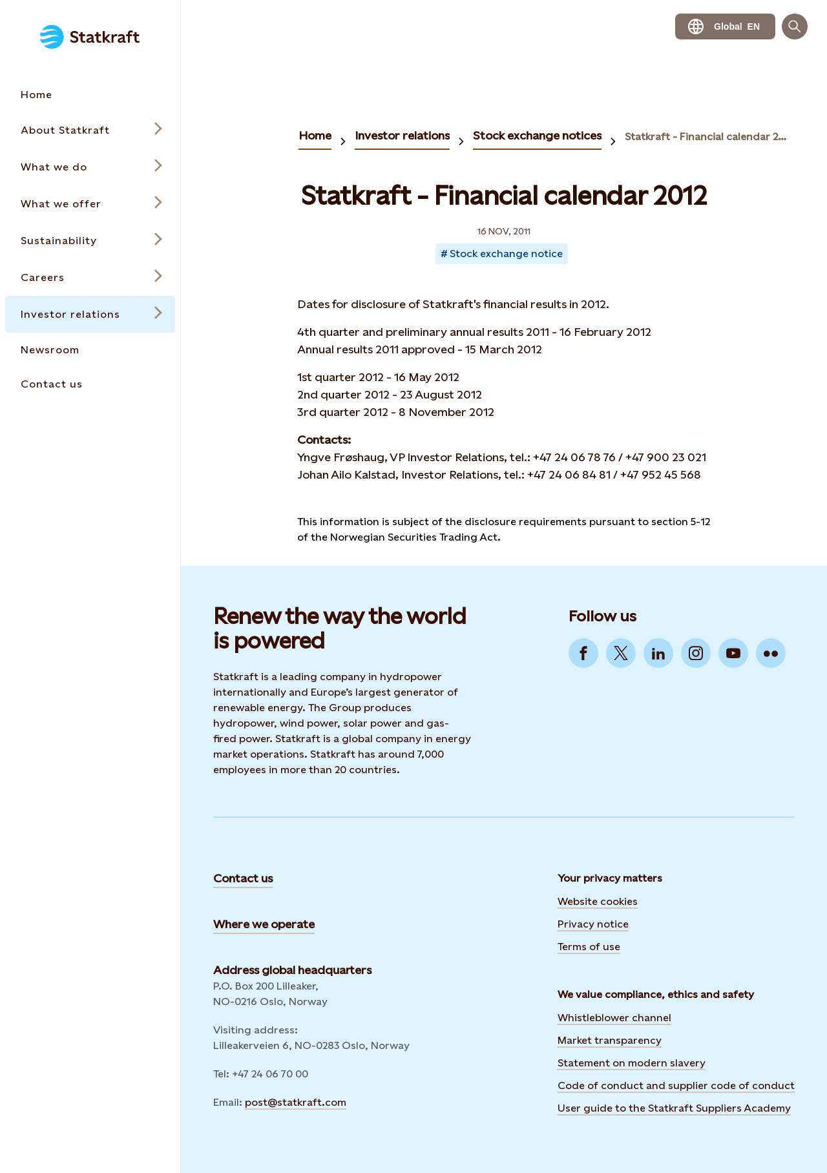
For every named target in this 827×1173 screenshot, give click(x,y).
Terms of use (589, 946)
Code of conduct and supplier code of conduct (676, 1085)
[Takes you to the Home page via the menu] (90, 95)
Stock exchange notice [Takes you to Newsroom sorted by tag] (506, 253)
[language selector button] (725, 26)
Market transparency (610, 1040)
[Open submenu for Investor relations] (90, 314)
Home (314, 135)
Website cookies (598, 901)
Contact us (243, 878)
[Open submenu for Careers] (90, 277)
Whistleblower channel (614, 1018)
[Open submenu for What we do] (90, 167)
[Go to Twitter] (621, 653)
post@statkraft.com (295, 1102)
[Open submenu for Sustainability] (90, 240)
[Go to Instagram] (696, 653)
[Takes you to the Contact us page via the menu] (90, 384)
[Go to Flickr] (771, 653)
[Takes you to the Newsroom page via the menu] (90, 350)
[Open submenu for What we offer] (90, 203)
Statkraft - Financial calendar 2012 (707, 136)
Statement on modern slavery (632, 1063)
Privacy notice (593, 924)
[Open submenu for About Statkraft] (90, 130)
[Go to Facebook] (583, 653)
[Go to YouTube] (733, 653)
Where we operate (264, 924)
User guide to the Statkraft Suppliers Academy (674, 1108)
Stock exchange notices (537, 135)
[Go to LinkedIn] (658, 653)
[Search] (795, 26)
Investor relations (402, 135)
